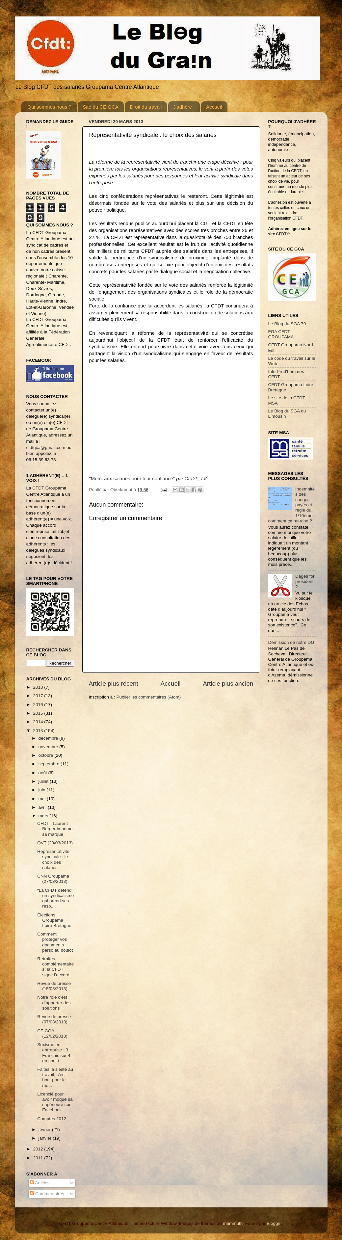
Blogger (274, 1223)
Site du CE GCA (100, 107)
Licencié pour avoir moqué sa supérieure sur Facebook (54, 1102)
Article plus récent (113, 683)
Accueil (214, 107)
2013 (38, 730)
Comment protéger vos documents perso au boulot (55, 942)
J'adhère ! (184, 107)
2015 (38, 713)
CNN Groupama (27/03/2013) (53, 879)
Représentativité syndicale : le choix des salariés (53, 859)
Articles (39, 1182)
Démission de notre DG (291, 642)
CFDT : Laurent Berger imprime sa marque (54, 828)
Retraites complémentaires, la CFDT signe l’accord (55, 966)
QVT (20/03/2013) (55, 842)
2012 (38, 1149)
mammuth (233, 1223)
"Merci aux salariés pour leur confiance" (132, 478)
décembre (49, 738)
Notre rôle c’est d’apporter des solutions (53, 1002)
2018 (38, 687)
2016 (38, 704)
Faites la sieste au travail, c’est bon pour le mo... (55, 1077)
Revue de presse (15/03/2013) (54, 986)
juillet (44, 781)
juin (43, 789)
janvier (46, 1138)
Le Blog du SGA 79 (287, 323)
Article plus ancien (228, 683)
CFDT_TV (196, 478)
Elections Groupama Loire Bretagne (54, 920)
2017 (38, 695)
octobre (47, 755)
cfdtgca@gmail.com (46, 447)
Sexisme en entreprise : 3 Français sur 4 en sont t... (53, 1052)
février (45, 1129)
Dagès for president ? (305, 581)
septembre (50, 763)
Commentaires (47, 1193)
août (43, 772)
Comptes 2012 (51, 1118)
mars (44, 815)
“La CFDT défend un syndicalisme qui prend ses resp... (55, 898)
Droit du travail (146, 107)
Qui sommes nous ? (49, 107)
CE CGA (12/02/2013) (52, 1033)
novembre (49, 746)
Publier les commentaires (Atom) (149, 697)
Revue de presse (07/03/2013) (54, 1019)
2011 (38, 1157)
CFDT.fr (283, 234)
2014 (38, 721)
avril (43, 807)
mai (43, 798)
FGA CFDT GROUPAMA (281, 334)
